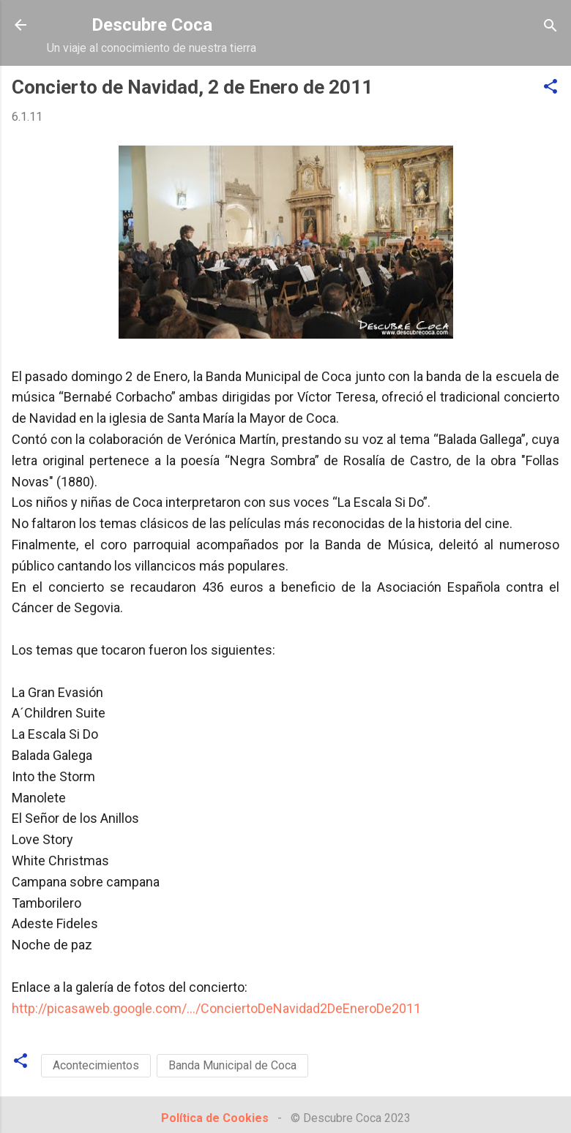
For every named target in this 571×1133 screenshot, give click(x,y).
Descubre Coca (152, 25)
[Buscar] (550, 26)
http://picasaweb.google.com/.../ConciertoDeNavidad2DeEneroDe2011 (216, 1008)
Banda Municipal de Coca (232, 1065)
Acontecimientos (96, 1065)
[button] (550, 87)
